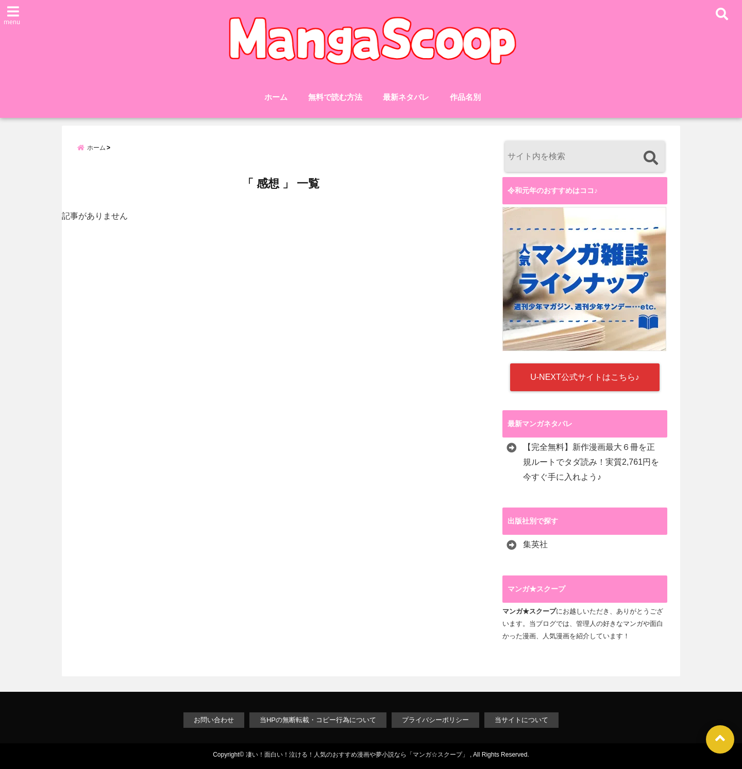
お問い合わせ (214, 720)
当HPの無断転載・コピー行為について (318, 720)
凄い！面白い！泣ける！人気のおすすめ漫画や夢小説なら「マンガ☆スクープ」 (357, 754)
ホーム (276, 97)
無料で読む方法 (335, 97)
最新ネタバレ (406, 97)
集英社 (535, 544)
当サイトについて (521, 720)
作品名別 (465, 97)
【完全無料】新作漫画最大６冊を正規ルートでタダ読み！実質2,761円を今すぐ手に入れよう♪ (591, 462)
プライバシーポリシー (435, 720)
